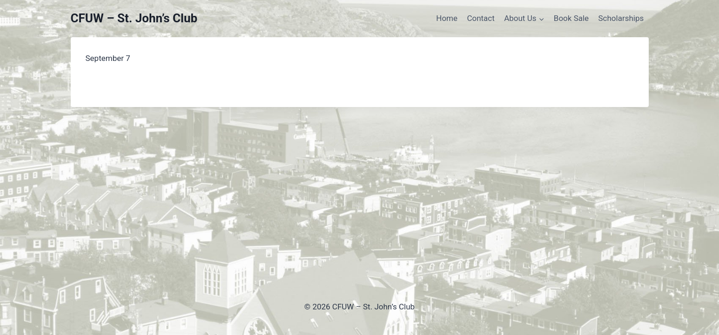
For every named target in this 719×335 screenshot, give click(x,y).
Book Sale (571, 18)
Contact (480, 18)
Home (446, 18)
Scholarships (621, 18)
